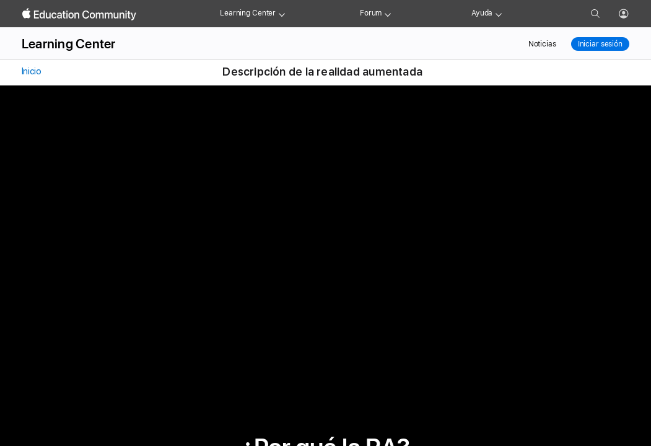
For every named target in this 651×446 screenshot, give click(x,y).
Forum (371, 13)
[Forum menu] (388, 13)
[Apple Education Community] (79, 14)
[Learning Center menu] (282, 13)
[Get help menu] (499, 13)
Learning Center (248, 13)
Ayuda (481, 13)
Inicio (30, 71)
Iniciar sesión (600, 44)
